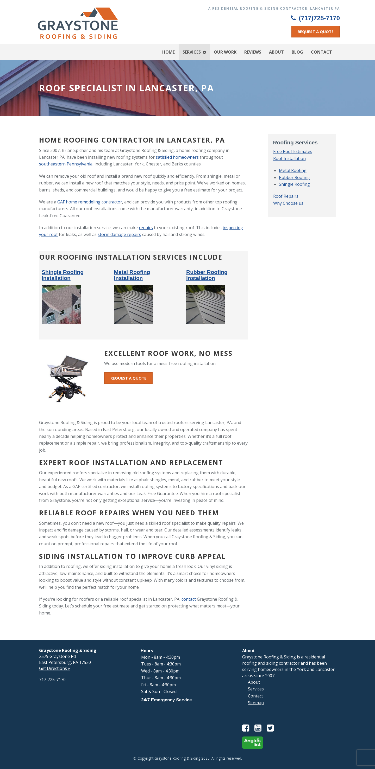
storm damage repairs (119, 234)
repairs (146, 227)
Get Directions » (54, 668)
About (276, 52)
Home (168, 52)
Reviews (252, 52)
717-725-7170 (52, 679)
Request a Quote (316, 31)
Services (192, 52)
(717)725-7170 (315, 18)
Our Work (225, 52)
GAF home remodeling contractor (89, 202)
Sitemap (256, 703)
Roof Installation (289, 158)
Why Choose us (288, 203)
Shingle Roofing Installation (63, 275)
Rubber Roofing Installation (207, 275)
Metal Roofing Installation (132, 275)
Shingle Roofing (294, 184)
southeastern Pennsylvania (65, 164)
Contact (321, 52)
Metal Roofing (293, 170)
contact (189, 599)
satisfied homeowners (177, 157)
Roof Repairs (285, 196)
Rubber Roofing (294, 177)
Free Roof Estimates (292, 151)
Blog (297, 52)
